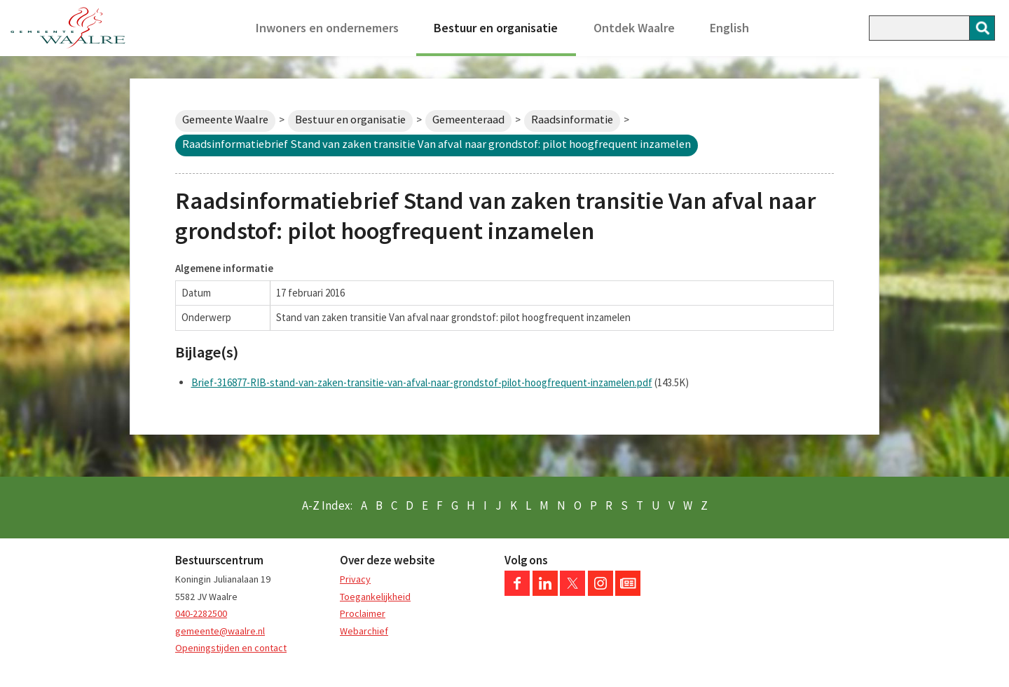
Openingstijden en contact (231, 647)
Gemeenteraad (468, 119)
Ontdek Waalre (634, 28)
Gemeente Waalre (225, 119)
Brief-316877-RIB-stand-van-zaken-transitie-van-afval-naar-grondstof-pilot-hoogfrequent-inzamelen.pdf (421, 382)
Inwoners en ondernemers (327, 28)
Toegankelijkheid (375, 596)
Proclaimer (362, 613)
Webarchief (364, 631)
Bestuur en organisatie (496, 28)
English (729, 28)
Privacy (355, 579)
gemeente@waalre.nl (220, 631)
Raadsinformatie (572, 119)
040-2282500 (201, 613)
